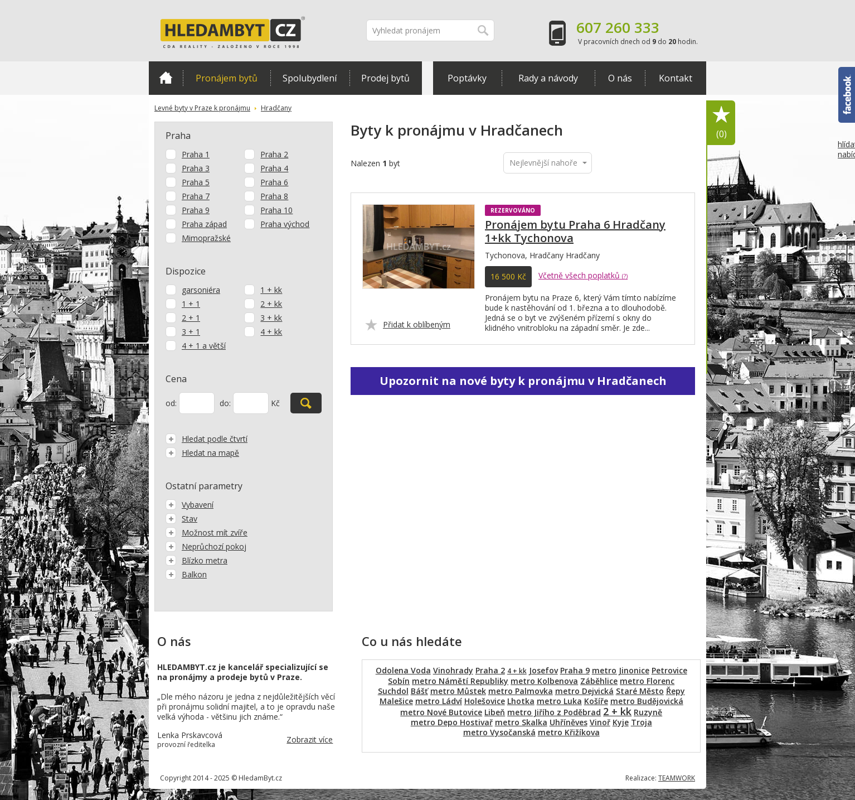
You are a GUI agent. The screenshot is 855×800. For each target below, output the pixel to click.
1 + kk (271, 290)
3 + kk (271, 317)
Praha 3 (196, 168)
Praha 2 (274, 154)
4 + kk (271, 331)
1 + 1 (191, 303)
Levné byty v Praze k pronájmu (202, 108)
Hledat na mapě (202, 452)
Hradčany (276, 108)
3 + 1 (191, 331)
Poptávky (467, 78)
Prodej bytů (385, 78)
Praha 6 (274, 182)
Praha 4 (274, 168)
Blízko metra (196, 560)
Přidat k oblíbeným (416, 324)
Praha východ (284, 224)
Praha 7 (196, 196)
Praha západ (204, 224)
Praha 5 (196, 182)
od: (171, 403)
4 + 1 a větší (204, 345)
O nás (620, 78)
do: (225, 403)
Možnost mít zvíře (206, 532)
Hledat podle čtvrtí (206, 438)
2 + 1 (191, 317)
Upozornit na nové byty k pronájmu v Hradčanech (523, 380)
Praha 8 (274, 196)
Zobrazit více (309, 739)
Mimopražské (206, 238)
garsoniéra (201, 290)
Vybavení (189, 504)
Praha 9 (196, 210)
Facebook (846, 95)
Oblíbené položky (721, 123)
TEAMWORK (676, 778)
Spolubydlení (310, 78)
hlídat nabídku (846, 170)
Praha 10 (276, 210)
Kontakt (675, 78)
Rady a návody (548, 78)
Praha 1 (196, 154)
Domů (166, 77)
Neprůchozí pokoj (206, 546)
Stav (181, 518)
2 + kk (271, 303)
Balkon (186, 574)
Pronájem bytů (227, 78)
